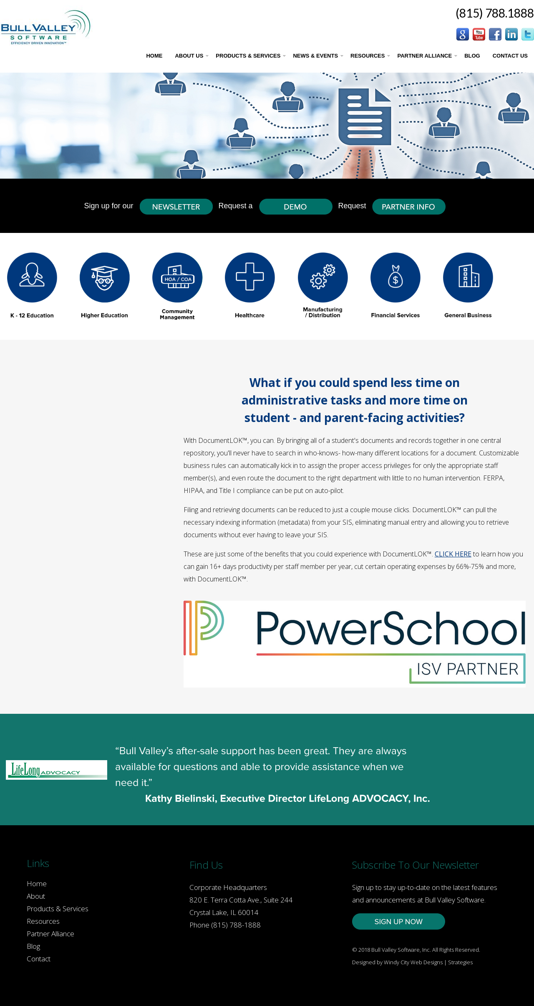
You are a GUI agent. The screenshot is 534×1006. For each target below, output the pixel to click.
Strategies (460, 962)
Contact (38, 958)
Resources (43, 921)
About (36, 896)
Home (37, 883)
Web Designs (427, 962)
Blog (33, 946)
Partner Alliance (50, 933)
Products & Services (57, 908)
